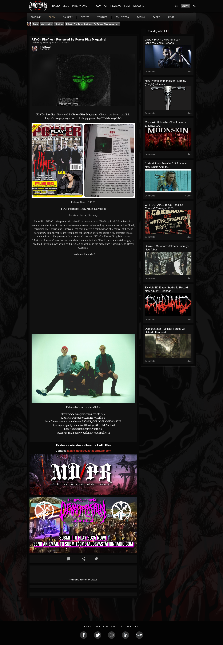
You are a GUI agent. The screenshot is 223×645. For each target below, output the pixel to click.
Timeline (36, 17)
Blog (35, 24)
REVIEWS (115, 6)
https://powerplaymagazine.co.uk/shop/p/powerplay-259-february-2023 (83, 118)
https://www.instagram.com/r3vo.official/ (83, 413)
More (172, 17)
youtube (102, 17)
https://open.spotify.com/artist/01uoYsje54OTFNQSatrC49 (83, 425)
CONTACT (101, 6)
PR (91, 6)
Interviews (76, 445)
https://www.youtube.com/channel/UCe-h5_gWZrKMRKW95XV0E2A (83, 421)
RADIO (56, 6)
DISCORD (138, 6)
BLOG (66, 6)
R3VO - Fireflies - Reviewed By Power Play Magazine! (92, 24)
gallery (67, 17)
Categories (46, 24)
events (85, 17)
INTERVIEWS (79, 6)
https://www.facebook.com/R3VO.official (83, 417)
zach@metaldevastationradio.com (89, 450)
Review (59, 24)
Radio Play (104, 445)
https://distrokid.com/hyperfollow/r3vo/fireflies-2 (83, 432)
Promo (90, 445)
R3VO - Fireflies (46, 114)
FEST (127, 6)
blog (52, 17)
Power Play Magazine (84, 114)
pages (156, 17)
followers (122, 17)
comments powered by (83, 580)
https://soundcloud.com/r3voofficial (83, 428)
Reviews (62, 445)
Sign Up (185, 6)
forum (141, 17)
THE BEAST (45, 47)
